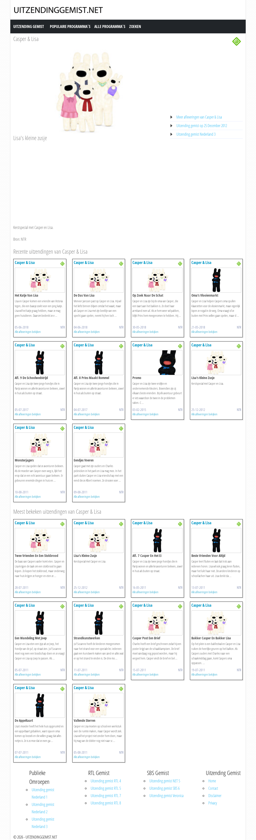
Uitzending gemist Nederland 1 (43, 793)
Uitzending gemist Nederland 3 (195, 134)
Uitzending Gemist (28, 26)
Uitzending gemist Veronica (166, 795)
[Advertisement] (88, 178)
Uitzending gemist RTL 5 (106, 788)
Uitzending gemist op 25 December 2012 (201, 125)
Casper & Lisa (26, 39)
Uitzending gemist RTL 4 (106, 781)
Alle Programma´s (109, 26)
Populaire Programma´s (70, 26)
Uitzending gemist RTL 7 (106, 795)
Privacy (212, 803)
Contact (213, 788)
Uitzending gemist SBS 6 (164, 788)
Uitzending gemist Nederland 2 (43, 808)
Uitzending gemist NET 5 (164, 781)
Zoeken (135, 26)
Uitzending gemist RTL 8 (106, 803)
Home (212, 781)
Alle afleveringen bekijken (28, 331)
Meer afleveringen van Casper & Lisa (199, 117)
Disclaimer (214, 795)
